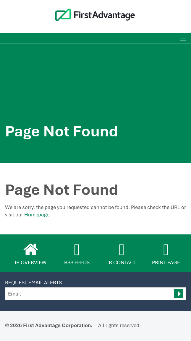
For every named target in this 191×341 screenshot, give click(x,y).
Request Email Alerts (33, 282)
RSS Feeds (77, 262)
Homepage (36, 214)
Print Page (166, 262)
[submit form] (178, 293)
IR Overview (30, 262)
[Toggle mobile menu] (183, 38)
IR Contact (121, 262)
